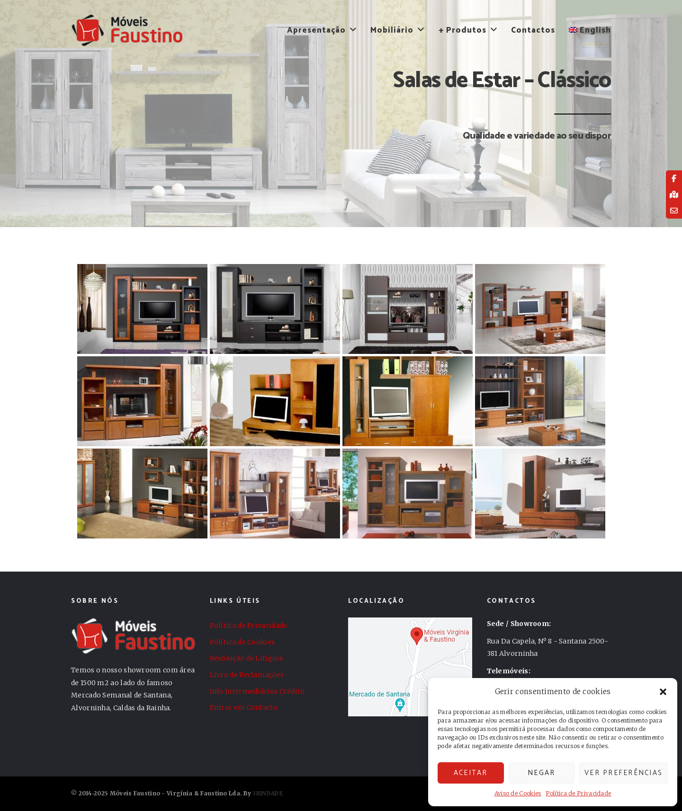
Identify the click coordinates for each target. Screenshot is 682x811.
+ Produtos (462, 30)
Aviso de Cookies (517, 793)
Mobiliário (391, 30)
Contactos (533, 30)
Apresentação (316, 30)
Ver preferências (623, 773)
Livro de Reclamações (247, 674)
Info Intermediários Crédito (257, 691)
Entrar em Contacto (244, 707)
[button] (663, 691)
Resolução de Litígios (246, 658)
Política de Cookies (242, 642)
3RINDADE (267, 793)
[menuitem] (587, 30)
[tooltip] (674, 178)
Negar (541, 773)
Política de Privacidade (578, 793)
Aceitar (471, 773)
